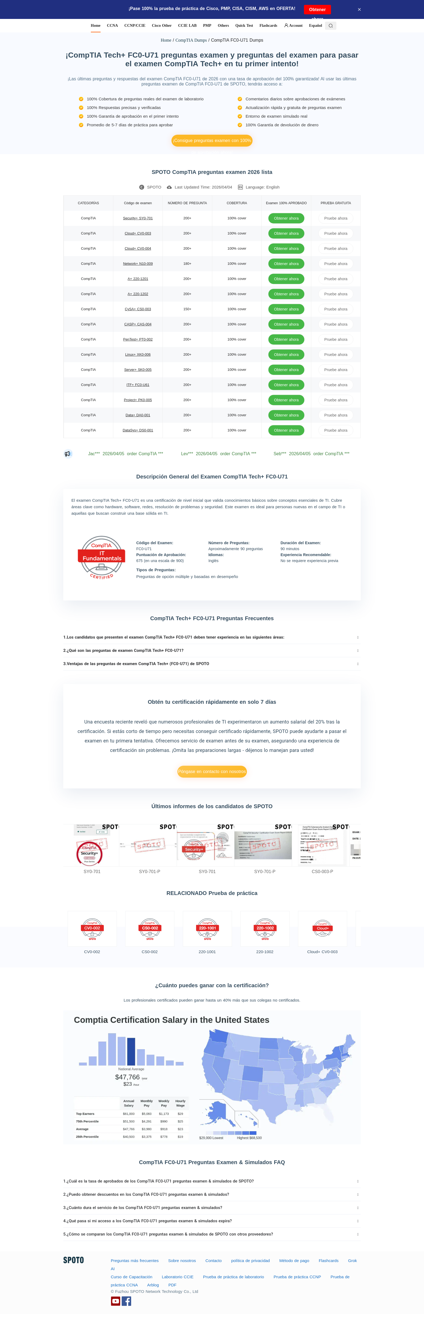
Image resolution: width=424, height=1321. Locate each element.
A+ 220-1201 (138, 279)
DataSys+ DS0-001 (138, 430)
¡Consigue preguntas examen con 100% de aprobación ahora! (212, 142)
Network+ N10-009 (138, 264)
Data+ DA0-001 (138, 415)
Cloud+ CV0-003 (138, 233)
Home (166, 40)
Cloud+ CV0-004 (138, 248)
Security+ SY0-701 (138, 218)
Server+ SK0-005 (137, 370)
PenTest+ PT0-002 (138, 339)
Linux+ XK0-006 (138, 354)
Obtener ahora (317, 10)
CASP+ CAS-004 (137, 324)
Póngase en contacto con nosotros (212, 771)
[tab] (212, 637)
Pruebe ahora (335, 218)
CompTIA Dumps (191, 40)
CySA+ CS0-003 (138, 309)
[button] (212, 637)
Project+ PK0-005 (138, 400)
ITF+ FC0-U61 (138, 385)
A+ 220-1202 (138, 294)
